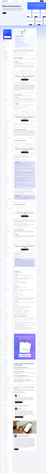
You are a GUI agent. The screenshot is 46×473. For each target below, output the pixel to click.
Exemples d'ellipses (17, 40)
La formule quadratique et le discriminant (7, 267)
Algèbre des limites (5, 74)
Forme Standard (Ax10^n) (6, 200)
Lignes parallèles (5, 269)
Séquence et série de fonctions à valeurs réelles (7, 422)
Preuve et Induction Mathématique (6, 326)
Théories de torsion (5, 450)
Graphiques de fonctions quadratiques (7, 227)
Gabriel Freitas (25, 31)
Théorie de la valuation (5, 437)
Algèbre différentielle (5, 75)
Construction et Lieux (5, 118)
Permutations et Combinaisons (6, 312)
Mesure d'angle (5, 280)
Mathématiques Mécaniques (5, 57)
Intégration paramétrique (6, 258)
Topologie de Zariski (5, 466)
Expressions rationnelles (5, 172)
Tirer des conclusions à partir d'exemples (7, 464)
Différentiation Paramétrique (6, 141)
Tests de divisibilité (5, 433)
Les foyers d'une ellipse (18, 38)
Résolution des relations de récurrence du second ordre (7, 385)
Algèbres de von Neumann (6, 91)
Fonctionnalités (23, 1)
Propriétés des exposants (6, 340)
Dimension (4, 143)
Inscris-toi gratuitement (37, 7)
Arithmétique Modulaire (5, 102)
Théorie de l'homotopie (5, 435)
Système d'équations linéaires (6, 419)
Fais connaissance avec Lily (18, 402)
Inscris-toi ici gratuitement (25, 79)
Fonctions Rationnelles (5, 187)
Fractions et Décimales (5, 216)
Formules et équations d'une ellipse (19, 39)
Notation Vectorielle (5, 300)
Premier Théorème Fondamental (6, 324)
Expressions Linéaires (5, 169)
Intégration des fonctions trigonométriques (7, 253)
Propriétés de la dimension (6, 338)
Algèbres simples (5, 92)
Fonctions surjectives (5, 197)
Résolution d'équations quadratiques (7, 378)
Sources (15, 31)
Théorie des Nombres (5, 438)
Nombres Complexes (5, 296)
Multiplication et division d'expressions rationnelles (7, 290)
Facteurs (4, 174)
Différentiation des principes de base (6, 142)
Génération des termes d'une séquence (7, 239)
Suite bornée (5, 408)
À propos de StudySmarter (18, 46)
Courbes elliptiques (5, 130)
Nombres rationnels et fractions (6, 298)
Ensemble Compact (5, 158)
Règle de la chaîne (5, 366)
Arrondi (4, 103)
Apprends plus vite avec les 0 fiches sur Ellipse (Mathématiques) (22, 44)
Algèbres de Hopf (5, 86)
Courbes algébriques (5, 129)
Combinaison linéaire (5, 115)
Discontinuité (5, 144)
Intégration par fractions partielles (6, 256)
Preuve (4, 325)
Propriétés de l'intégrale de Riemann (6, 337)
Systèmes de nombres (5, 421)
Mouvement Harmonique (6, 284)
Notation (4, 299)
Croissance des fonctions (6, 131)
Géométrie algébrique (5, 240)
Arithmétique (4, 47)
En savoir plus (16, 449)
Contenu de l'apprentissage (15, 1)
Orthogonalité (5, 309)
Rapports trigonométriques (6, 355)
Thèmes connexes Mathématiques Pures (20, 43)
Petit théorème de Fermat (6, 313)
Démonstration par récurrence (6, 147)
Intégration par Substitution (6, 255)
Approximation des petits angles (6, 100)
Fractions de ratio (5, 215)
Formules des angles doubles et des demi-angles (7, 209)
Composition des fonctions (6, 117)
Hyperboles (4, 242)
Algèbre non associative (5, 78)
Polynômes (4, 322)
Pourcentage (5, 323)
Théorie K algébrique (5, 434)
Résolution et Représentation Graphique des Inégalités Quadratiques (7, 392)
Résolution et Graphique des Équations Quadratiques (7, 389)
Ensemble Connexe (5, 159)
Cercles (4, 114)
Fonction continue (5, 183)
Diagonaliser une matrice (6, 133)
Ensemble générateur (5, 160)
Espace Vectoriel (5, 161)
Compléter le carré (5, 116)
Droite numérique (5, 146)
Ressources (28, 1)
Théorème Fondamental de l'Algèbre (6, 453)
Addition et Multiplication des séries (6, 60)
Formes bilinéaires (5, 202)
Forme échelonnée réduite (6, 201)
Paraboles (4, 310)
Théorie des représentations (6, 448)
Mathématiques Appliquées (5, 56)
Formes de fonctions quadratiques (6, 203)
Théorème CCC (5, 452)
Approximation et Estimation (6, 101)
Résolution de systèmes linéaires (6, 382)
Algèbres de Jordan (5, 87)
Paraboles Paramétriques (6, 311)
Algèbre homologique (5, 77)
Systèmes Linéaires (5, 420)
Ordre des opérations (5, 308)
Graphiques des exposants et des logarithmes (7, 230)
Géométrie (4, 53)
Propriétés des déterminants (6, 339)
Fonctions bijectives (5, 189)
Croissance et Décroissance (6, 132)
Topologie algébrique (5, 465)
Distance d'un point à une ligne (6, 145)
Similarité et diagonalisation (6, 396)
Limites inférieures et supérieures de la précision (7, 273)
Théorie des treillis (5, 449)
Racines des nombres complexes (6, 351)
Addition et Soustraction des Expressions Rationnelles (7, 62)
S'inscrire (41, 1)
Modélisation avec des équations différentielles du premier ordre (7, 283)
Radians (4, 352)
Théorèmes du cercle (5, 462)
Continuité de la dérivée (5, 119)
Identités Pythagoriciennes (6, 244)
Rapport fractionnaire (5, 354)
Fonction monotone (5, 184)
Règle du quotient (5, 368)
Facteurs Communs (5, 175)
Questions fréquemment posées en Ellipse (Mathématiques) (22, 45)
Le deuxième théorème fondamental (6, 268)
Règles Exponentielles (5, 369)
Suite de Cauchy (5, 410)
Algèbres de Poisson (5, 89)
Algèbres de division (5, 90)
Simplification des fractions (6, 397)
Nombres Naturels (5, 297)
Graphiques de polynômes (6, 229)
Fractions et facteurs (5, 217)
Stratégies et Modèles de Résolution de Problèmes (7, 407)
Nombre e (4, 295)
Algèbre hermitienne (5, 76)
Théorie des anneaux (5, 439)
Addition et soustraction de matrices (6, 63)
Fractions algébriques (5, 213)
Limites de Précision (5, 271)
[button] (25, 354)
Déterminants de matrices (6, 155)
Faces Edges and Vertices (5, 173)
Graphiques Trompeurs (5, 225)
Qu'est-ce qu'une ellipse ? (18, 37)
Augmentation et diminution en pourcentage (7, 104)
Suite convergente (5, 409)
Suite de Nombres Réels (5, 411)
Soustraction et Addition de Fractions (6, 405)
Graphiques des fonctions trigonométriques (7, 231)
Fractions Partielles (5, 212)
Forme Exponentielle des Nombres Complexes (7, 199)
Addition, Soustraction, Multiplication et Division (7, 65)
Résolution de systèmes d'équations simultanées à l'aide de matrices (6, 381)
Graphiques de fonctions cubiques (6, 226)
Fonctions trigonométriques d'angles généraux (7, 198)
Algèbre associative (5, 72)
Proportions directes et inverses (6, 336)
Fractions (4, 211)
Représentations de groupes (6, 364)
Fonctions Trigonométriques (6, 188)
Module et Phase (5, 281)
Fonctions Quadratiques (5, 186)
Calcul (3, 48)
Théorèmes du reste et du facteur (6, 463)
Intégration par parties (5, 257)
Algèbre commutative (5, 73)
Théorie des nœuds (5, 447)
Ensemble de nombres (5, 51)
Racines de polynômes (5, 350)
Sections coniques (5, 394)
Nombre (4, 294)
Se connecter (36, 1)
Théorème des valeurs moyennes (6, 461)
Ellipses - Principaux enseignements (19, 41)
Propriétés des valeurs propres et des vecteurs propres (7, 342)
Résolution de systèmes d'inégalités (6, 379)
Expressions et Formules (5, 170)
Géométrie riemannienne (6, 241)
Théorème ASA (5, 451)
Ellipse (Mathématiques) (5, 156)
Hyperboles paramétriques (6, 243)
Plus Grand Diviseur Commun (6, 314)
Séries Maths (5, 425)
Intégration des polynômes (6, 254)
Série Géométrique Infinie (6, 423)
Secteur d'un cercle (5, 393)
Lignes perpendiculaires (5, 270)
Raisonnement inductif (5, 353)
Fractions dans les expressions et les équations (7, 214)
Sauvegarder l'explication (7, 37)
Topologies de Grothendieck (6, 467)
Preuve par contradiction (6, 327)
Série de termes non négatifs (6, 424)
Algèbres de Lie (5, 88)
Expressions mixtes (5, 171)
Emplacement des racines (6, 157)
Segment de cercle (5, 395)
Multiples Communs (5, 285)
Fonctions (4, 185)
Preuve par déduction (5, 328)
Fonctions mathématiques (5, 52)
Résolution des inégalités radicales (6, 383)
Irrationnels (4, 266)
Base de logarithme (5, 106)
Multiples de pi (5, 286)
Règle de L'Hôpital (5, 365)
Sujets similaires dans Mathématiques (19, 42)
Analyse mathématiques (5, 46)
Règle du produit (5, 367)
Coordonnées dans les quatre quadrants (7, 128)
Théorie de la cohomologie (6, 436)
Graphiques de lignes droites (6, 228)
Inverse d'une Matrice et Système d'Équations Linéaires (7, 263)
